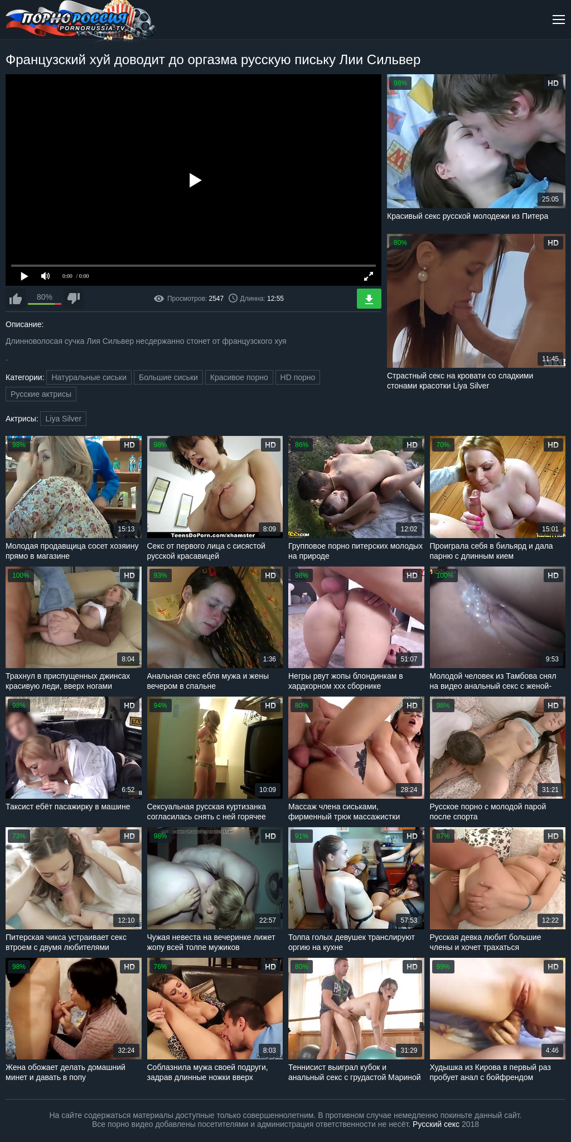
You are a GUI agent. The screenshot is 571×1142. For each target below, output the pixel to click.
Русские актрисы (41, 394)
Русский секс (436, 1124)
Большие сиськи (168, 377)
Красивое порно (239, 377)
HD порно (298, 377)
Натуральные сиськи (89, 377)
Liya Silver (63, 418)
